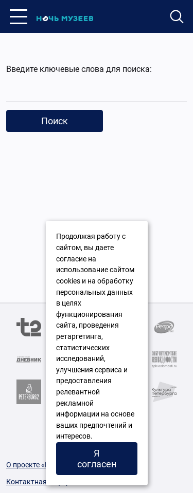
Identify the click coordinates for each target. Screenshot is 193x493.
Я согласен (96, 458)
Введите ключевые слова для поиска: (79, 69)
